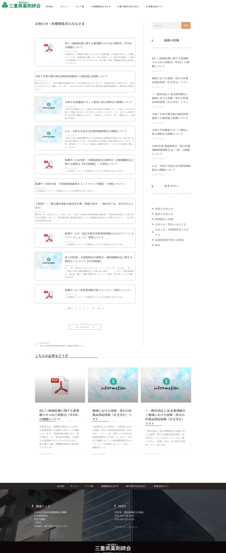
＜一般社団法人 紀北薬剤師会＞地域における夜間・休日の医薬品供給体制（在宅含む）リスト (170, 98)
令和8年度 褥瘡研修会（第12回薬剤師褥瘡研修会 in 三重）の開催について (171, 150)
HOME (49, 6)
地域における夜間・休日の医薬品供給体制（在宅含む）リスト (170, 80)
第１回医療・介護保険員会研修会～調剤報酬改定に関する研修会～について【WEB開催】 (98, 259)
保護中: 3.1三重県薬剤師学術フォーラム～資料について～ (98, 290)
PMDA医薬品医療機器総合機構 (49, 512)
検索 (186, 25)
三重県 (36, 522)
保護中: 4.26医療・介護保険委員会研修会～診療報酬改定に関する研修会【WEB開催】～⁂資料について (99, 162)
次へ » (100, 308)
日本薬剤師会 (40, 515)
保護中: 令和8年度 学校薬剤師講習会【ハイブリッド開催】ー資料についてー (80, 184)
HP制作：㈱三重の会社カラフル (50, 526)
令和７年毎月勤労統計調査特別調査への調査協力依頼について (71, 76)
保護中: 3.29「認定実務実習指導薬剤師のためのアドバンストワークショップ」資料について (99, 235)
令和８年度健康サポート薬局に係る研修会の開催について (98, 102)
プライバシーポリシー (126, 527)
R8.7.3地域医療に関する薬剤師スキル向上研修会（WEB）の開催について (170, 62)
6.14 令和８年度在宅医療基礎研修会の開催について (96, 131)
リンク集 (79, 6)
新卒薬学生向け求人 (128, 6)
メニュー (64, 6)
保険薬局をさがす (101, 6)
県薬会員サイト (154, 6)
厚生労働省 (39, 519)
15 (93, 308)
